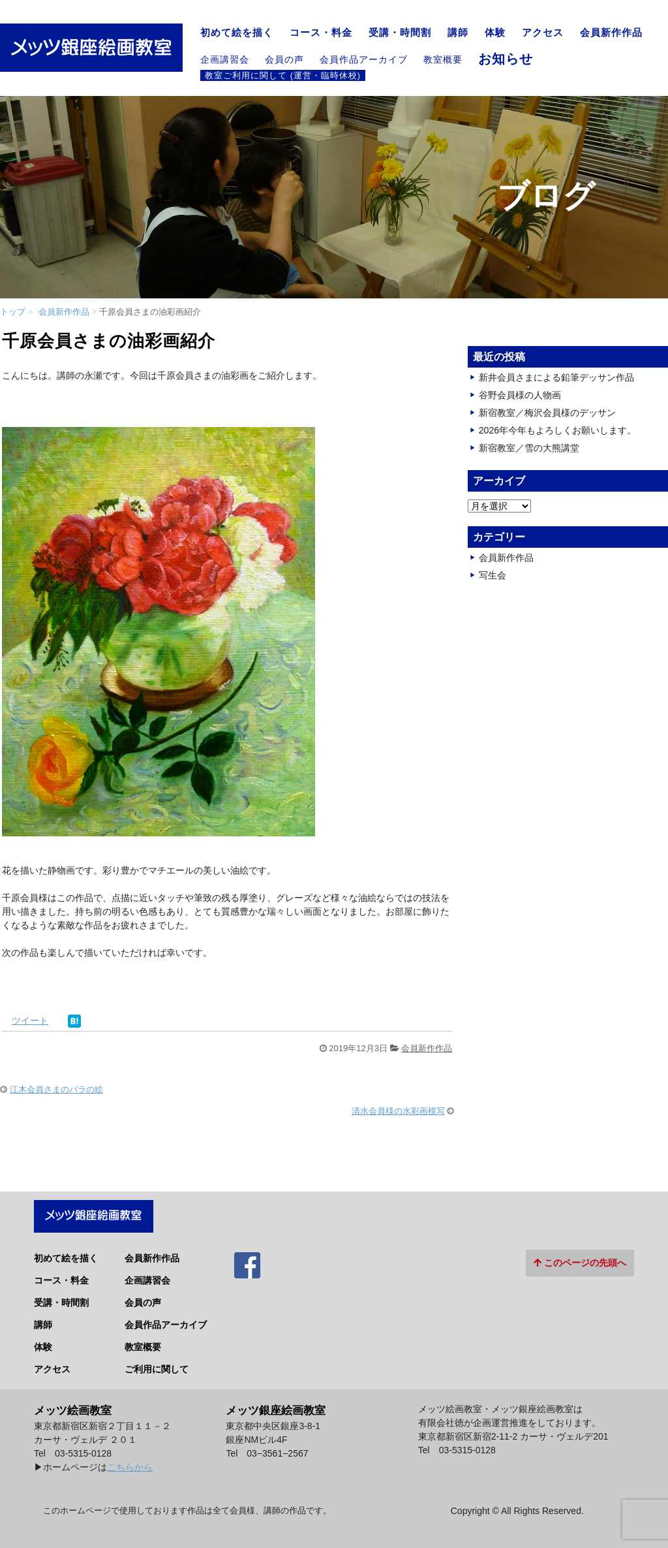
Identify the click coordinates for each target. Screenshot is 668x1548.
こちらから (130, 1460)
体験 (495, 32)
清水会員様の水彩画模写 (398, 1111)
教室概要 (443, 59)
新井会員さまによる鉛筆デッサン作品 (556, 377)
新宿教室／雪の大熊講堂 (529, 448)
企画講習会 (224, 59)
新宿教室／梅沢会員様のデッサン (547, 412)
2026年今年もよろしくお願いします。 (557, 430)
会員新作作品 (611, 32)
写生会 (492, 575)
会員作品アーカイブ (364, 59)
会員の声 (284, 59)
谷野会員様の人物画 (520, 395)
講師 (458, 32)
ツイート (30, 1020)
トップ (12, 312)
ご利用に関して (157, 1363)
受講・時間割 (400, 32)
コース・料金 (321, 32)
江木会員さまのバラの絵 (56, 1089)
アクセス (543, 32)
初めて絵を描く (236, 32)
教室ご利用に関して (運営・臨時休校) (283, 75)
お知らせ (505, 59)
